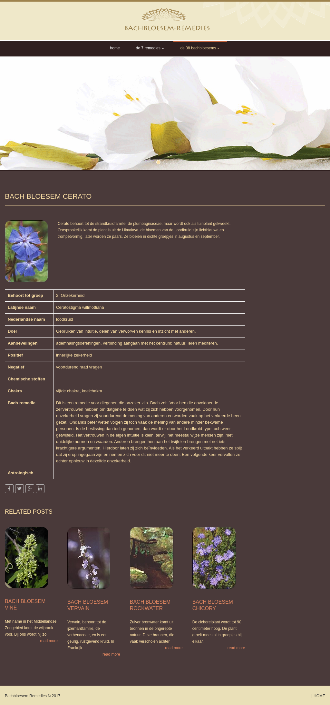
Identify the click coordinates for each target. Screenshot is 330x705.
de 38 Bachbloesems (200, 48)
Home (115, 48)
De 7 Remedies (150, 48)
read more (49, 641)
